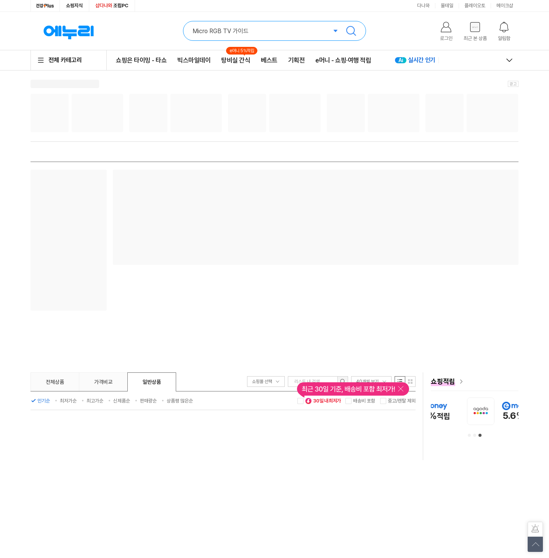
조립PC (111, 5)
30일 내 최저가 (322, 401)
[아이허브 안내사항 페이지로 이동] (474, 411)
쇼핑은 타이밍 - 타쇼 (141, 60)
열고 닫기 (509, 60)
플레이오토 (474, 5)
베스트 (269, 60)
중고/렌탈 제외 (402, 401)
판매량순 (148, 401)
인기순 (43, 401)
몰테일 (447, 5)
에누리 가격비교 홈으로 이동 (68, 30)
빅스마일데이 (193, 60)
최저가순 (68, 401)
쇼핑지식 (74, 5)
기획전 (296, 60)
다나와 (423, 5)
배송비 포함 (364, 401)
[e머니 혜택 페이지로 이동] (474, 381)
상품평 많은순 (180, 401)
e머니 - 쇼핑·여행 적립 (343, 60)
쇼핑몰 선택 (266, 381)
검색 (351, 31)
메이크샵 (504, 5)
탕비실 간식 (235, 60)
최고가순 (95, 401)
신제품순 (121, 401)
